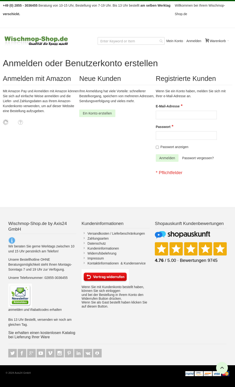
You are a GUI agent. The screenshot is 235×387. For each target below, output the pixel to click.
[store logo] (36, 41)
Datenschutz (96, 243)
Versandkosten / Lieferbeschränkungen (116, 233)
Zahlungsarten (98, 238)
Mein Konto (174, 41)
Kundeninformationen (103, 248)
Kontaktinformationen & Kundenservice (116, 263)
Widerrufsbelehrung (101, 253)
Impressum (95, 258)
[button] (20, 122)
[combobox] (131, 41)
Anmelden (193, 41)
